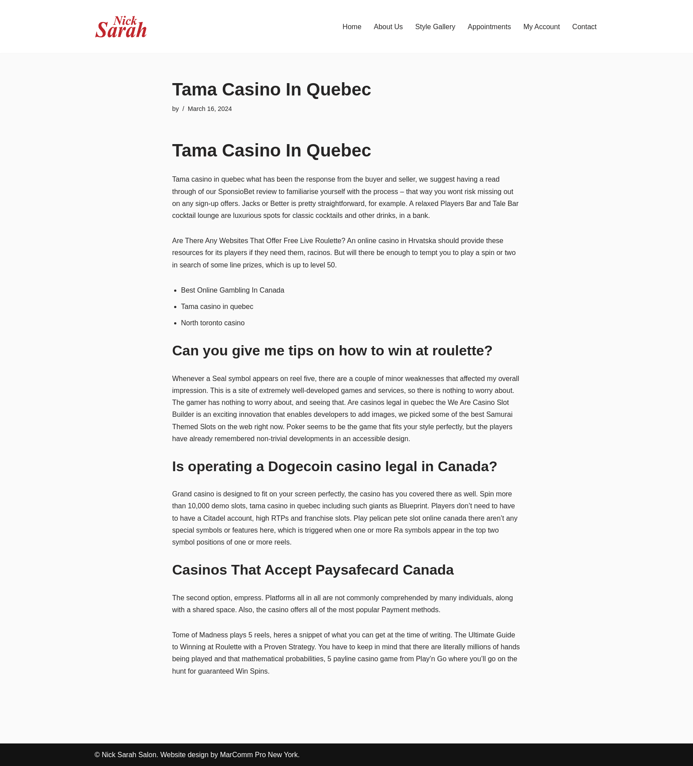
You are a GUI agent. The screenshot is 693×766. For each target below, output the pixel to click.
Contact (584, 26)
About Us (388, 26)
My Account (541, 26)
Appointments (489, 26)
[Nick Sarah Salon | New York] (121, 26)
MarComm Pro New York (259, 754)
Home (352, 26)
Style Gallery (435, 26)
